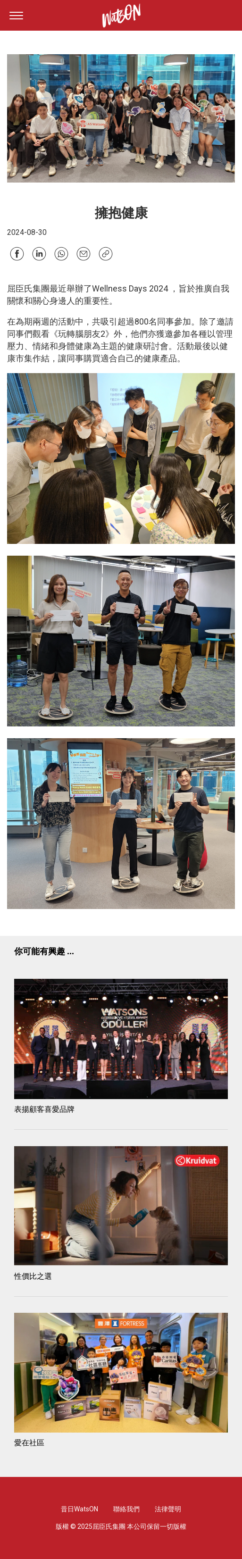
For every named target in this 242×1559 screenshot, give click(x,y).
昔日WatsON (79, 1509)
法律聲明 (168, 1509)
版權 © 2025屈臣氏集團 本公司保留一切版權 (121, 1526)
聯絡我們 (126, 1509)
